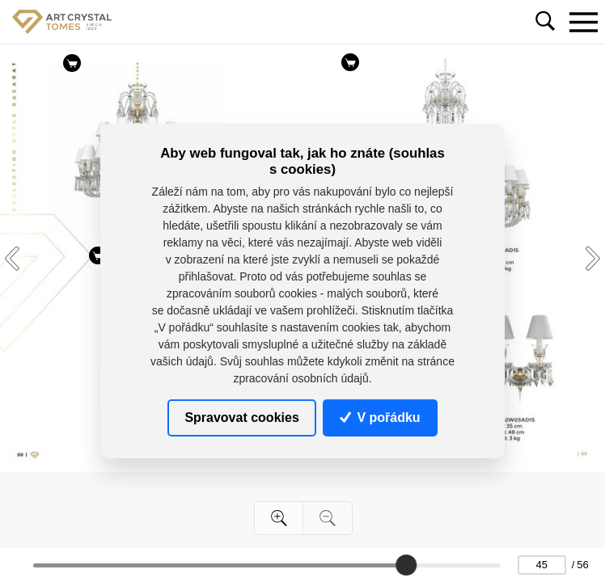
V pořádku (380, 417)
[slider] (406, 565)
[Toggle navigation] (583, 22)
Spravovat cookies (241, 417)
